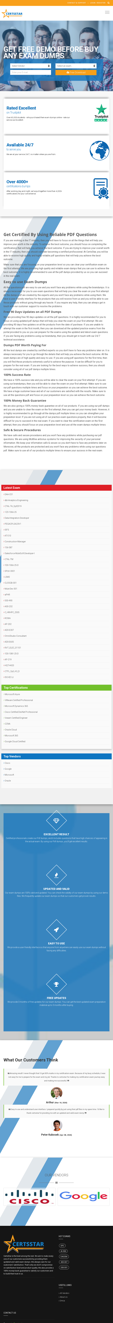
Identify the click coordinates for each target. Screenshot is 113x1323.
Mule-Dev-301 (10, 589)
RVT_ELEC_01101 (12, 648)
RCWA (7, 618)
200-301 (64, 1267)
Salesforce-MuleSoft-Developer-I (19, 553)
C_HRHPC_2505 (11, 612)
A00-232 (8, 606)
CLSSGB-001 (10, 583)
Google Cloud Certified (14, 741)
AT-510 (7, 535)
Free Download (76, 72)
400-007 (64, 1262)
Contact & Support (76, 3)
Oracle (7, 781)
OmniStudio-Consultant (15, 636)
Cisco (7, 763)
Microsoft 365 (11, 735)
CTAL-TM (8, 559)
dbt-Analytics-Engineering (16, 500)
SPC (62, 1246)
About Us (64, 1297)
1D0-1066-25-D (11, 565)
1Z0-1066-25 (10, 512)
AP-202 (7, 624)
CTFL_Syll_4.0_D (12, 671)
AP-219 (7, 659)
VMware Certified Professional (18, 700)
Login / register (97, 3)
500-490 (8, 600)
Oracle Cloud (10, 730)
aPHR (7, 594)
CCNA (7, 724)
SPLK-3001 (9, 571)
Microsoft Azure (12, 694)
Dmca (62, 1301)
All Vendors (64, 1293)
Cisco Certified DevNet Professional (21, 712)
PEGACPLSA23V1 (12, 524)
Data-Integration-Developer (16, 518)
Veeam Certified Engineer (16, 718)
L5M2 (7, 577)
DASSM (64, 1256)
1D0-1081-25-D (11, 653)
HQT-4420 (9, 665)
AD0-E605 (9, 642)
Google (7, 769)
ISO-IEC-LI (9, 677)
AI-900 (63, 1251)
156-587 (8, 547)
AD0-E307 (9, 630)
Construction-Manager (15, 541)
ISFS (6, 530)
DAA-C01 (8, 494)
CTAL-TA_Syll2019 (12, 506)
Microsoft (9, 775)
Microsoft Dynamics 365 (16, 706)
